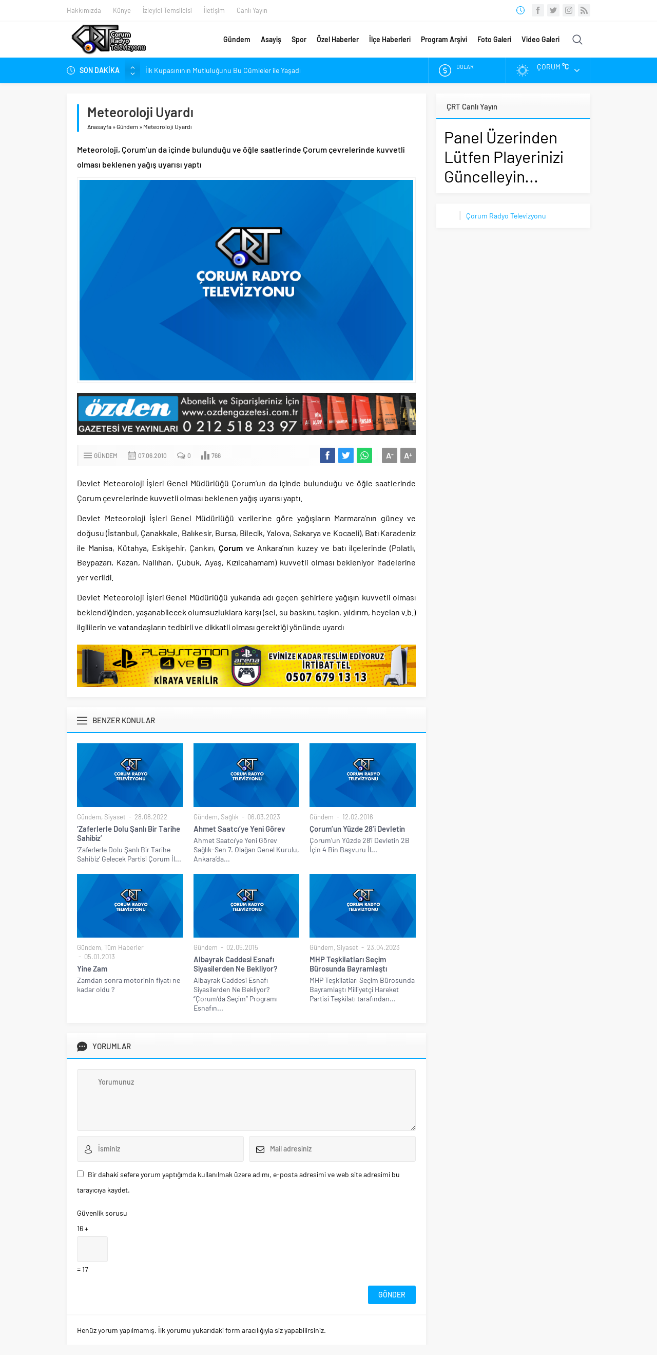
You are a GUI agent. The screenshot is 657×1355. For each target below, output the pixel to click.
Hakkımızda (84, 10)
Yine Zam (92, 968)
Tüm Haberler (124, 947)
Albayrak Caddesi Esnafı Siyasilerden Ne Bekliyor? (236, 964)
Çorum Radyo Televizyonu (506, 215)
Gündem (236, 39)
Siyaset (115, 817)
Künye (122, 10)
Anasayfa (99, 126)
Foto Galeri (494, 39)
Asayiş (271, 39)
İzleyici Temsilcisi (167, 10)
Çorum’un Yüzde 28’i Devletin (357, 828)
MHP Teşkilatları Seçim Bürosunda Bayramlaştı (348, 964)
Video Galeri (540, 39)
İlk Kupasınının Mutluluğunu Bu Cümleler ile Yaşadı (223, 70)
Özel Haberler (338, 39)
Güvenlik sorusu (102, 1212)
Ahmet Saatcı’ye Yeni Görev (239, 828)
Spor (299, 39)
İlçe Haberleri (390, 39)
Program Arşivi (444, 39)
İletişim (214, 10)
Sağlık (230, 817)
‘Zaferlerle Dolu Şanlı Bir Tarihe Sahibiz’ (128, 833)
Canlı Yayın (252, 10)
